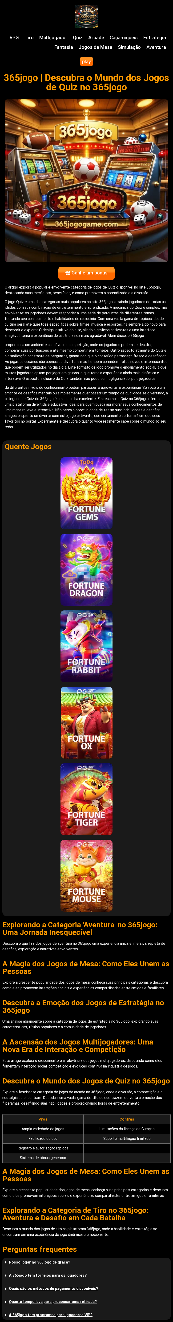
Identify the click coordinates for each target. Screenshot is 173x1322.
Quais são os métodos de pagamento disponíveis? (53, 1288)
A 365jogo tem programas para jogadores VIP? (51, 1315)
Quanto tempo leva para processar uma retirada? (53, 1301)
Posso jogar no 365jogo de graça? (39, 1262)
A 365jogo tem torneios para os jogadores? (48, 1275)
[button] (86, 1262)
